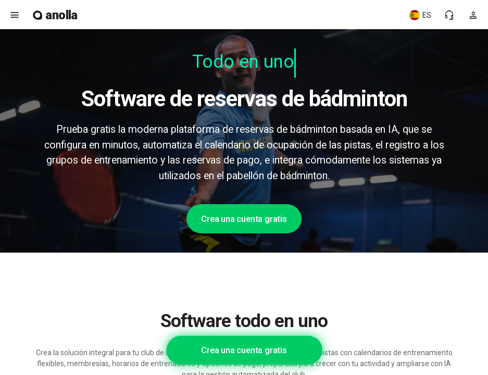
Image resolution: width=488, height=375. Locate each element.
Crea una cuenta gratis (244, 219)
